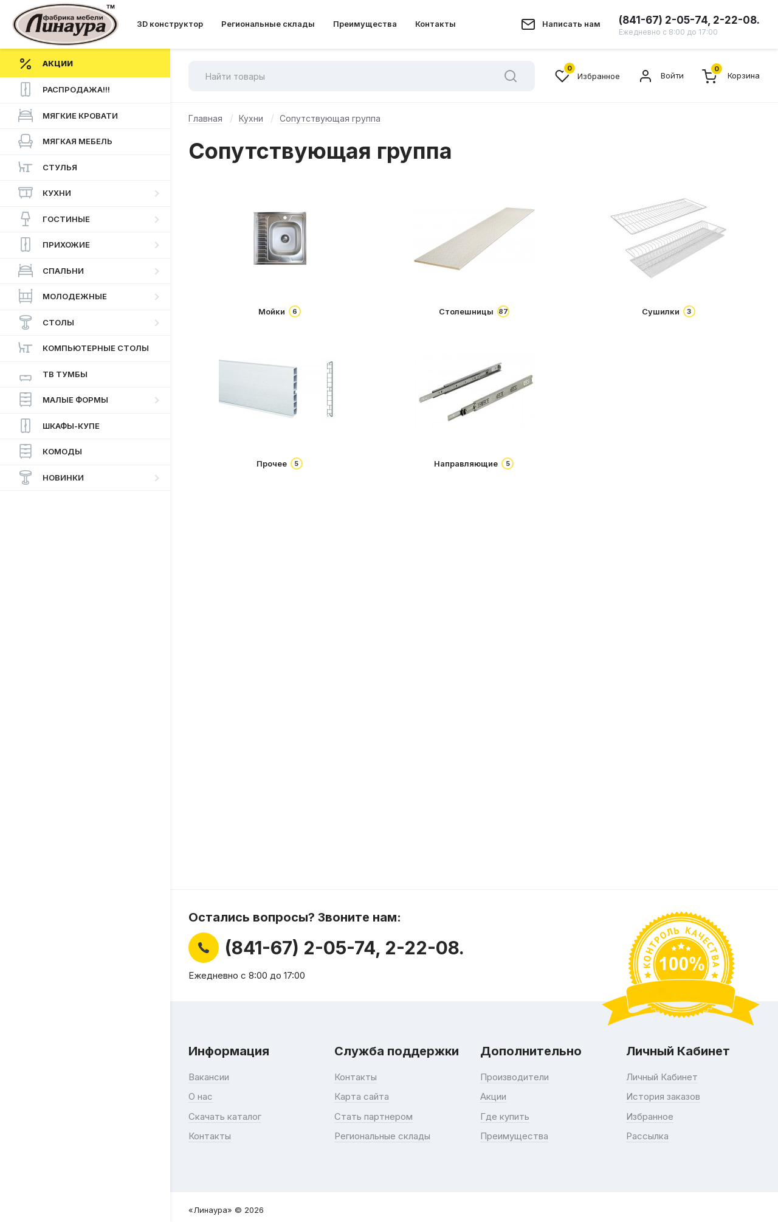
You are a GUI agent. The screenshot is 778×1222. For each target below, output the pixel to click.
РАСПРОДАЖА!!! (64, 89)
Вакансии (208, 1077)
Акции (493, 1096)
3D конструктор (170, 24)
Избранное (587, 76)
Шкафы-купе (59, 425)
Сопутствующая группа (330, 118)
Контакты (435, 24)
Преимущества (365, 24)
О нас (200, 1096)
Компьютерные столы (83, 348)
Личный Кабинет (662, 1077)
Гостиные (54, 219)
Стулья (47, 167)
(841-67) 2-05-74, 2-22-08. (689, 25)
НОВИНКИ (51, 477)
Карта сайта (361, 1096)
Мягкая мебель (65, 141)
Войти (661, 76)
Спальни (51, 270)
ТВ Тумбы (53, 374)
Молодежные (62, 296)
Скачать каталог (224, 1116)
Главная (205, 118)
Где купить (504, 1116)
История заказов (663, 1096)
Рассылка (647, 1136)
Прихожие (54, 244)
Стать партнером (373, 1116)
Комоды (50, 451)
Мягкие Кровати (68, 115)
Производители (514, 1077)
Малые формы (63, 399)
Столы (46, 322)
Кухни (44, 193)
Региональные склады (268, 24)
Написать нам (571, 24)
